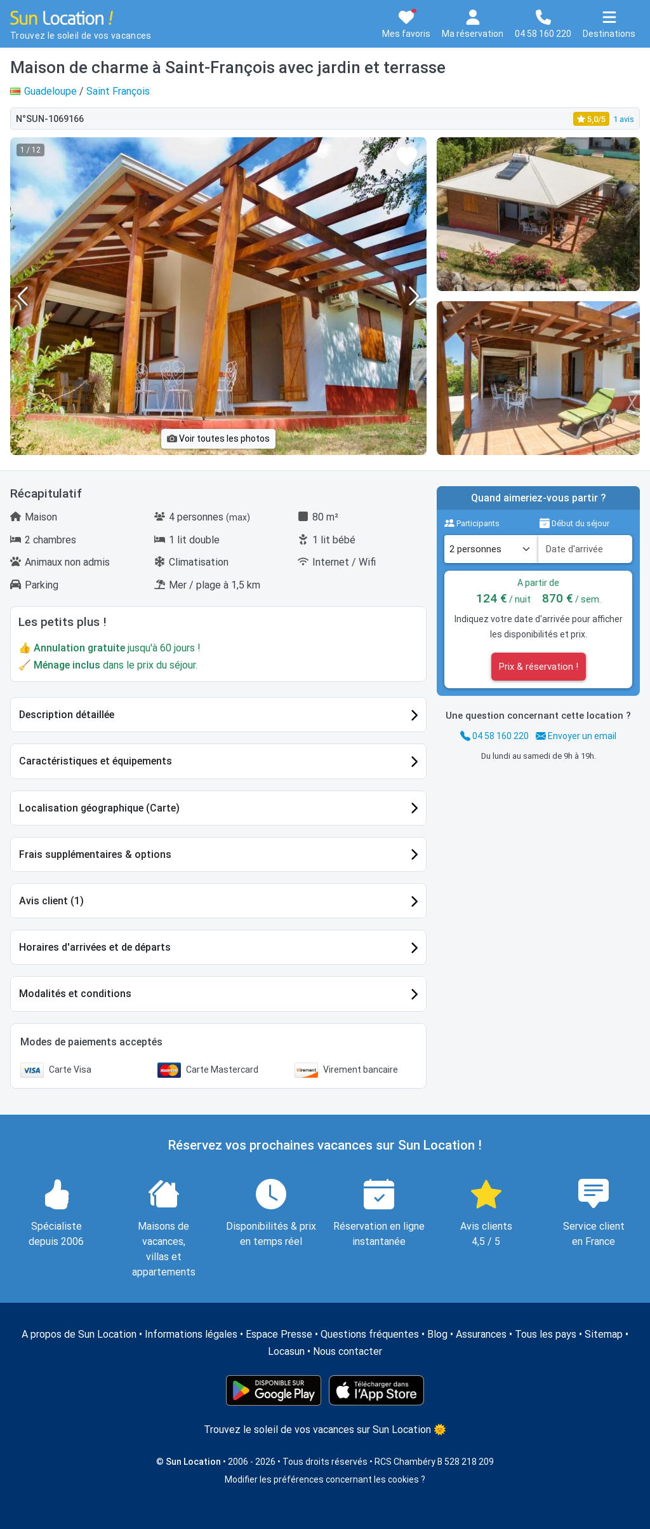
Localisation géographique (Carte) (99, 808)
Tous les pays (545, 1334)
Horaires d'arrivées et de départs (95, 947)
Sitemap (604, 1334)
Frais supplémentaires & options (95, 854)
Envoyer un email (576, 736)
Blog (437, 1334)
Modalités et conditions (75, 994)
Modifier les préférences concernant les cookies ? (325, 1479)
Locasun (286, 1351)
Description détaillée (66, 715)
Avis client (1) (51, 901)
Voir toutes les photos (218, 438)
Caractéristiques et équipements (95, 761)
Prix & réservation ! (538, 666)
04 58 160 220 (494, 736)
